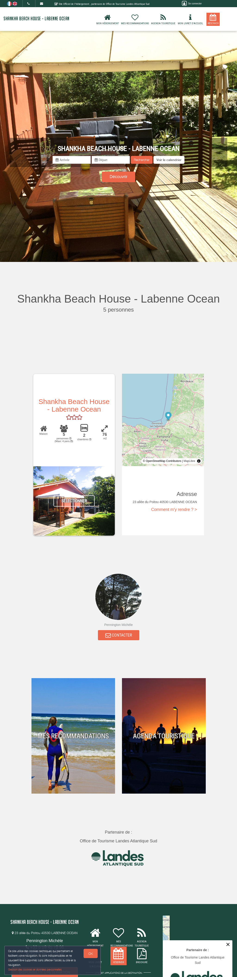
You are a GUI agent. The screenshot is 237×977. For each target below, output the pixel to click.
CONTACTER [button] (118, 635)
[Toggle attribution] (199, 461)
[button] (168, 160)
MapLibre (189, 461)
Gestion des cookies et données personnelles (35, 969)
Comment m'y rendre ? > (174, 509)
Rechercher (142, 160)
